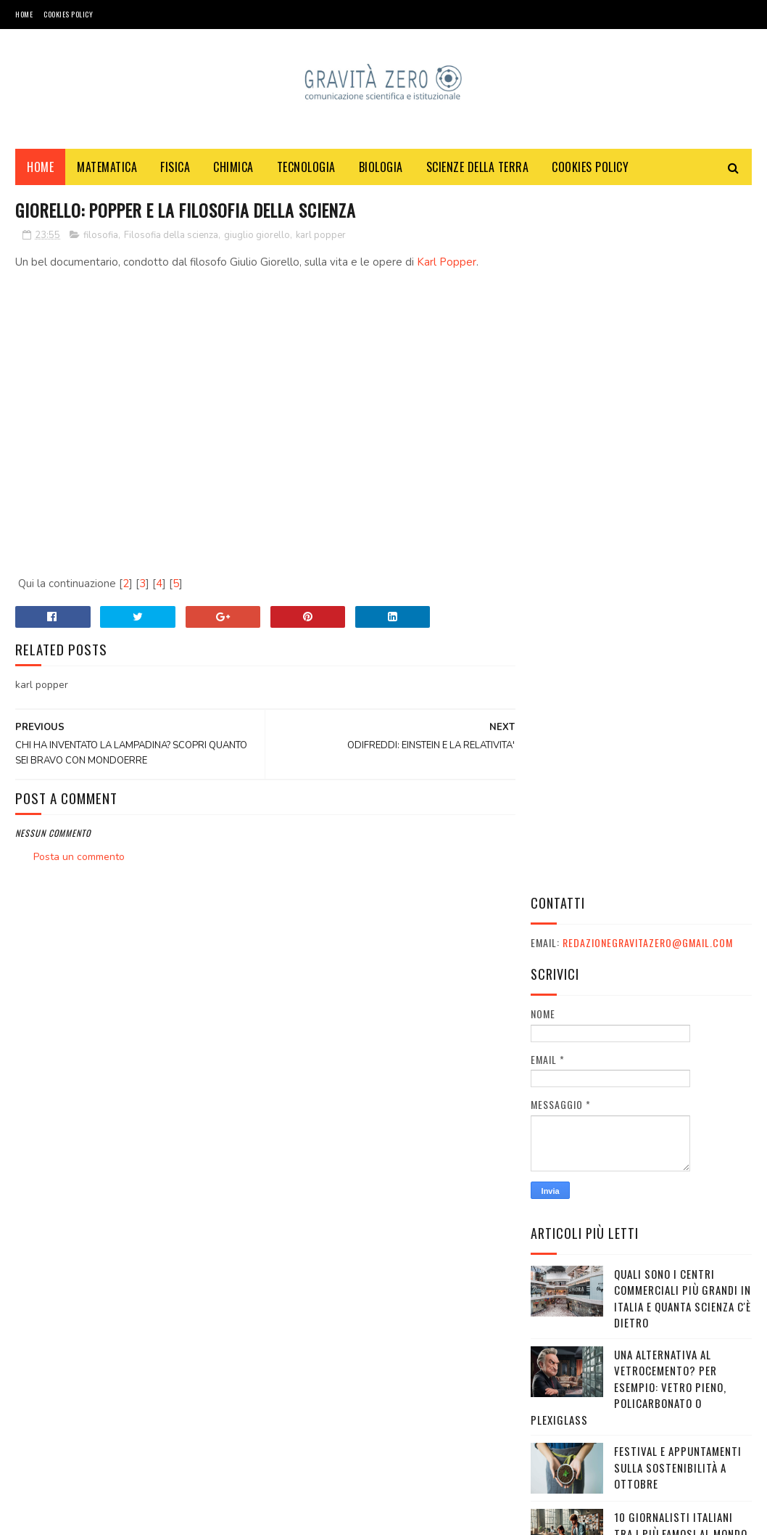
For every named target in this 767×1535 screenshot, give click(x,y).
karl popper (321, 235)
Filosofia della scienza (171, 235)
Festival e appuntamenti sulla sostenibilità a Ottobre (678, 770)
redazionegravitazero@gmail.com (648, 245)
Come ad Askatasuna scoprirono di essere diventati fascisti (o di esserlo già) (675, 1286)
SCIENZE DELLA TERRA (477, 167)
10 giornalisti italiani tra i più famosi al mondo (680, 828)
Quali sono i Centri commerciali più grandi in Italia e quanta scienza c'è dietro (682, 601)
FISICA (175, 167)
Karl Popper (446, 262)
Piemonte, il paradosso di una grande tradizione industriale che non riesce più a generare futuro (640, 1117)
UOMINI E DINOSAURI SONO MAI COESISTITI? (677, 960)
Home (24, 14)
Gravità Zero (109, 1516)
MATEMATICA (107, 167)
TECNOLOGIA (306, 167)
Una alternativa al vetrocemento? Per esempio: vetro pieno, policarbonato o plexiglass (628, 689)
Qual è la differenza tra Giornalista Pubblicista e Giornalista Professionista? (682, 1205)
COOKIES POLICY (68, 14)
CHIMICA (233, 167)
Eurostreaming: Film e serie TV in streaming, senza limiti (672, 1034)
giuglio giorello (257, 235)
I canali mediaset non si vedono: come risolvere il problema (681, 902)
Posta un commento (79, 858)
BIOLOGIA (381, 167)
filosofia (100, 235)
